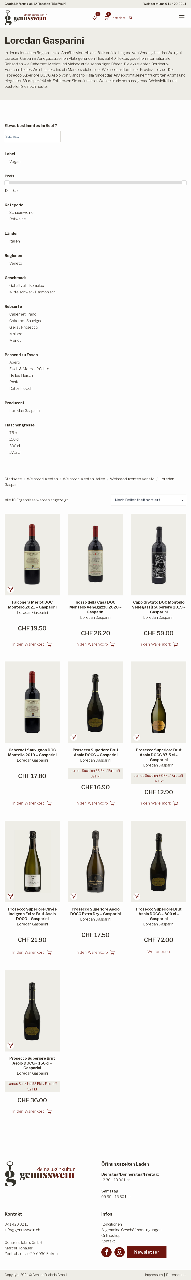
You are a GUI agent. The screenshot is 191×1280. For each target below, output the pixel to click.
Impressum (154, 1275)
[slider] (6, 182)
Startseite (13, 479)
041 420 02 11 (175, 4)
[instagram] (119, 1252)
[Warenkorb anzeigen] (106, 18)
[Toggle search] (131, 18)
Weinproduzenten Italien (84, 479)
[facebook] (106, 1252)
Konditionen (111, 1224)
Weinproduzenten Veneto (132, 479)
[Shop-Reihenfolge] (148, 500)
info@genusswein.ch (22, 1230)
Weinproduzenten (42, 479)
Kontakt (108, 1241)
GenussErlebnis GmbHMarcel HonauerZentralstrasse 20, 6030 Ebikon (31, 1248)
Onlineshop (110, 1235)
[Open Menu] (181, 18)
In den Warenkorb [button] (28, 644)
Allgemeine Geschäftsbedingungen (131, 1230)
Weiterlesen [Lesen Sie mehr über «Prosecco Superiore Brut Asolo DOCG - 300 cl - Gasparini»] (158, 951)
